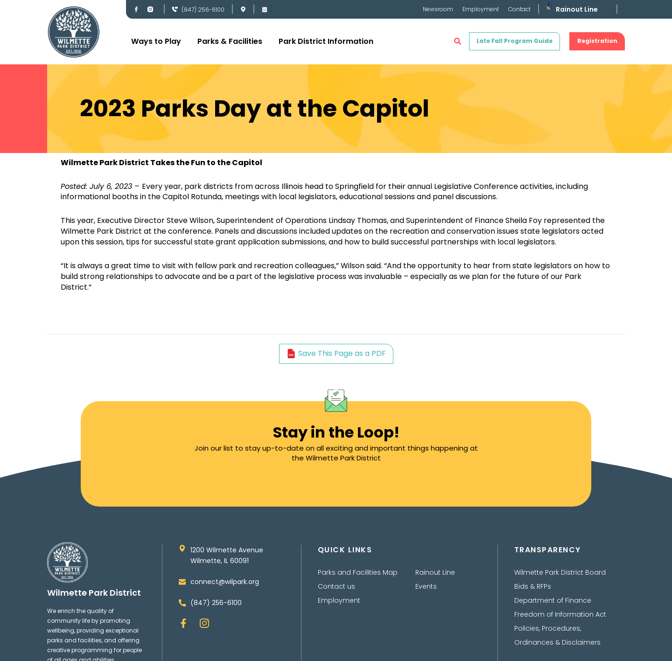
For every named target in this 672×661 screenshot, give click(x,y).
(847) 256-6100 (203, 10)
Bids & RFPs (532, 591)
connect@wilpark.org (224, 588)
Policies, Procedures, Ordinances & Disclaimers (557, 640)
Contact (519, 9)
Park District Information (326, 41)
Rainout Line (577, 9)
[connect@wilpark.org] (182, 588)
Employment (480, 9)
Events (426, 591)
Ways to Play (156, 41)
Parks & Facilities (229, 41)
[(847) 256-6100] (175, 9)
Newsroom (438, 9)
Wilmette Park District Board (560, 577)
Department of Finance (552, 605)
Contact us (336, 591)
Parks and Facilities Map (358, 577)
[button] (457, 41)
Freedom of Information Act (560, 619)
